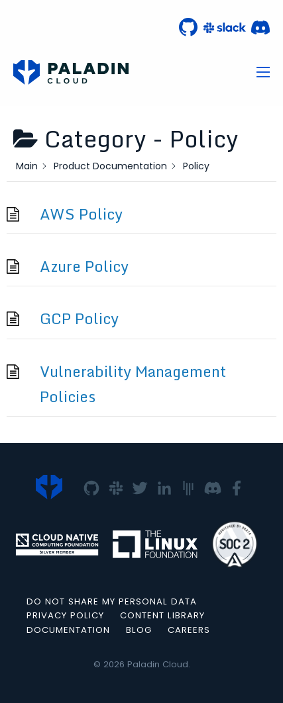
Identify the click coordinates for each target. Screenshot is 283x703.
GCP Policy (79, 318)
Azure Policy (84, 266)
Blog (139, 630)
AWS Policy (81, 214)
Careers (189, 630)
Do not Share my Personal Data (112, 601)
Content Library (162, 615)
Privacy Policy (65, 615)
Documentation (68, 630)
